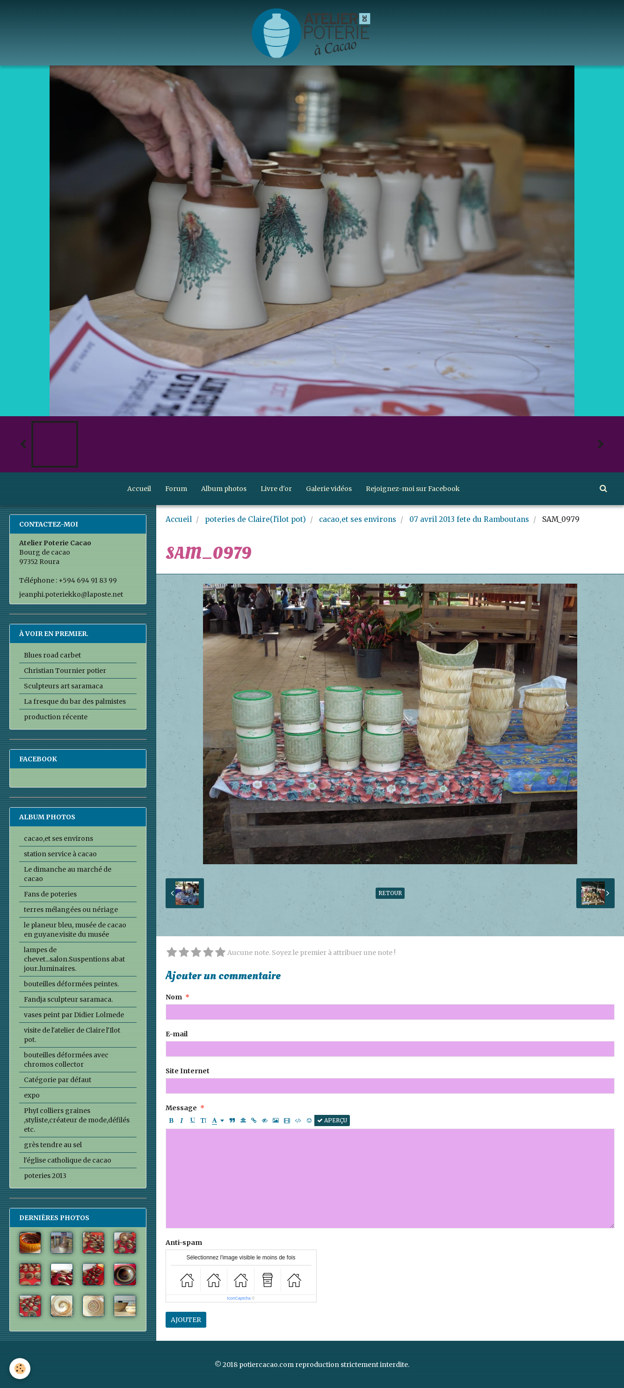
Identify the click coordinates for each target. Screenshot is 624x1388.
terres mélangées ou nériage (71, 909)
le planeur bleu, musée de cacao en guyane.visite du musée (75, 930)
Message (181, 1108)
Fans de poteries (50, 894)
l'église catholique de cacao (67, 1160)
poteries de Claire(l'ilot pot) (255, 519)
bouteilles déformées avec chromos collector (66, 1060)
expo (32, 1095)
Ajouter (186, 1320)
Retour (390, 892)
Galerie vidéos (329, 488)
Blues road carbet (52, 655)
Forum (176, 488)
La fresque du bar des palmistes (75, 701)
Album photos (224, 488)
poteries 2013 (45, 1175)
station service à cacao (60, 854)
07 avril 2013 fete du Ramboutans (469, 519)
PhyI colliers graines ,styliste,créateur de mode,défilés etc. (77, 1120)
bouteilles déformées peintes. (71, 984)
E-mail (177, 1034)
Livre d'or (276, 488)
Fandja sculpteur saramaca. (68, 999)
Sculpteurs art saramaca (63, 686)
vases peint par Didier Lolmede (74, 1015)
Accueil (139, 488)
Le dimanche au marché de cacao (67, 874)
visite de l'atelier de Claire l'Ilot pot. (72, 1035)
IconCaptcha (239, 1298)
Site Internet (188, 1071)
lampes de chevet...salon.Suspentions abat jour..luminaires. (74, 959)
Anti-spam (184, 1242)
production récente (55, 717)
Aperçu (332, 1120)
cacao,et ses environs (357, 519)
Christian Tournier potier (65, 670)
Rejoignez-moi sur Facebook (413, 488)
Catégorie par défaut (57, 1080)
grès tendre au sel (53, 1145)
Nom (174, 997)
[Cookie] (19, 1368)
